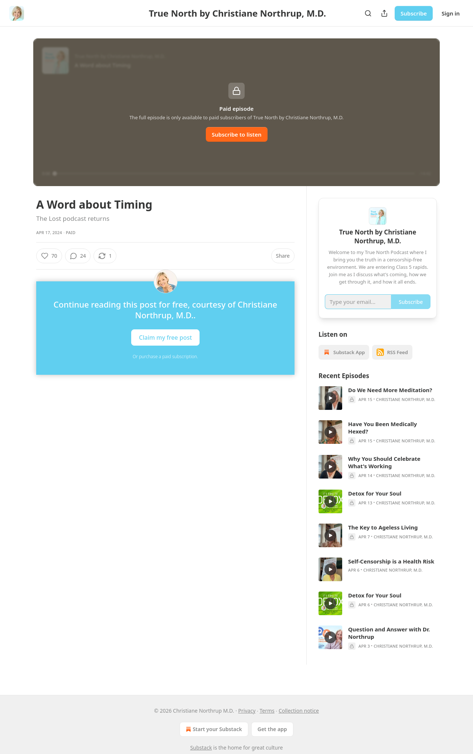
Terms (266, 710)
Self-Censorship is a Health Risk (391, 570)
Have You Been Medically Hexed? (382, 436)
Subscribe (414, 13)
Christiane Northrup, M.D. (405, 408)
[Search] (368, 13)
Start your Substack (213, 729)
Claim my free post (165, 337)
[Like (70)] (49, 256)
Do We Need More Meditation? (390, 399)
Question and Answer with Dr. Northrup (389, 642)
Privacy (247, 710)
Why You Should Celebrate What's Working (384, 471)
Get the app (272, 729)
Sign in (451, 13)
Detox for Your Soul (374, 502)
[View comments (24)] (78, 256)
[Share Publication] (384, 13)
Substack (201, 747)
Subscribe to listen (237, 134)
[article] (378, 407)
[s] (330, 407)
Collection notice (299, 710)
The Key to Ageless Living (383, 536)
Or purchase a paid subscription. (165, 356)
